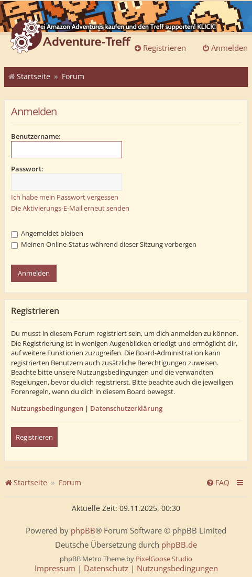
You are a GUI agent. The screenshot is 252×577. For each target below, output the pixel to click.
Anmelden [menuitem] (225, 47)
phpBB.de (179, 545)
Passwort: (27, 168)
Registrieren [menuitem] (160, 47)
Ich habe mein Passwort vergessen (64, 197)
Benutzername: (36, 136)
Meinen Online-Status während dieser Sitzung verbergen (103, 244)
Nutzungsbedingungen (47, 408)
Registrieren (34, 437)
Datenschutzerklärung (126, 408)
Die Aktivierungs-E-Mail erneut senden (70, 208)
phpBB (83, 531)
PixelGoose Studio (164, 558)
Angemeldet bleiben (47, 233)
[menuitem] (217, 483)
